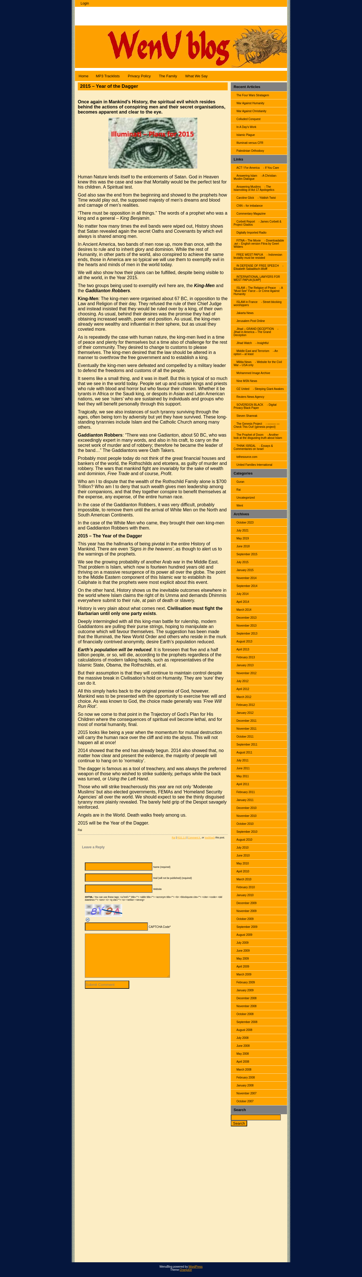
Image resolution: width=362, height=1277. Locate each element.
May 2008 (242, 1053)
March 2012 (243, 697)
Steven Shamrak (246, 415)
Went (239, 505)
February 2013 (245, 657)
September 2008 (246, 1022)
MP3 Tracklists (108, 76)
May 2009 (242, 958)
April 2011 (242, 784)
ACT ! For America (248, 167)
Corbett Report (245, 221)
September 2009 (246, 926)
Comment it (194, 837)
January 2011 (245, 800)
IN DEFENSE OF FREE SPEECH (257, 265)
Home (84, 76)
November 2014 (246, 578)
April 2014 (242, 601)
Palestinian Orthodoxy (250, 150)
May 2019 (242, 538)
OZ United (242, 388)
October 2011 (245, 736)
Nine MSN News (246, 381)
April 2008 (242, 1061)
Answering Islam (246, 175)
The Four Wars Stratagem (252, 95)
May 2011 (242, 776)
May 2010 (242, 863)
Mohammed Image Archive (253, 373)
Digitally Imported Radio (251, 232)
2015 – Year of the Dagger (109, 86)
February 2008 (245, 1077)
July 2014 (242, 593)
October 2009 (245, 919)
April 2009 (242, 966)
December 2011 (246, 720)
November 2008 (246, 1006)
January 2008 (245, 1085)
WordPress (195, 1266)
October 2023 (245, 522)
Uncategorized (245, 497)
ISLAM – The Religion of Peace (256, 287)
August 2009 (244, 934)
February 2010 (245, 887)
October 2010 (245, 823)
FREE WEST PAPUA (249, 254)
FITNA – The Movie (248, 240)
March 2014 (243, 609)
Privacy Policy (139, 76)
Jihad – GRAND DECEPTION (255, 328)
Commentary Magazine (251, 213)
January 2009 (245, 990)
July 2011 (242, 760)
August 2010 (244, 839)
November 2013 (246, 625)
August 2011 (244, 752)
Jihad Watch (244, 343)
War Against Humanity (250, 103)
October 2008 (245, 1014)
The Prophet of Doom (250, 434)
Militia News (243, 362)
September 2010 (246, 831)
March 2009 (243, 974)
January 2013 (245, 665)
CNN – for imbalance (249, 205)
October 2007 (245, 1101)
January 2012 (245, 712)
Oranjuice (186, 1269)
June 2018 (243, 546)
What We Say (196, 76)
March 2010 (243, 879)
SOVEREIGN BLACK (249, 404)
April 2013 (242, 649)
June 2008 (243, 1045)
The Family (168, 76)
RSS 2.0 (181, 837)
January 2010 (245, 895)
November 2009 (246, 911)
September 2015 (246, 554)
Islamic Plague (245, 134)
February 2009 (245, 982)
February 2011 (245, 792)
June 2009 (243, 950)
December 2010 (246, 808)
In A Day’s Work (246, 127)
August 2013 (244, 641)
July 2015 (242, 562)
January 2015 (245, 570)
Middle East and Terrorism (252, 351)
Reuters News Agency (250, 396)
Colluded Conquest (248, 119)
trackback (210, 837)
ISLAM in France (246, 302)
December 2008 (246, 998)
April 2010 (242, 871)
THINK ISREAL (246, 445)
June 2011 (243, 768)
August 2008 (244, 1030)
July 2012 (242, 681)
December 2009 (246, 903)
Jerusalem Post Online (250, 321)
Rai (238, 489)
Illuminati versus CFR (249, 142)
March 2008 (243, 1069)
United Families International (254, 464)
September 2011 (246, 744)
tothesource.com (246, 456)
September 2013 (246, 633)
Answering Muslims (248, 186)
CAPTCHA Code (159, 926)
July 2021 (242, 530)
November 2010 (246, 815)
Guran (240, 481)
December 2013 (246, 617)
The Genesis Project (249, 423)
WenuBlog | (96, 13)
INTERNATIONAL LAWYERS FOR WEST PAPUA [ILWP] (257, 278)
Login (85, 3)
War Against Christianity (251, 111)
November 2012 (246, 673)
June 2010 (243, 855)
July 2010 (242, 847)
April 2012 (242, 689)
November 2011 (246, 728)
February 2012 (245, 704)
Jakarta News (245, 313)
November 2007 (246, 1093)
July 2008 (242, 1037)
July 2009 (242, 942)
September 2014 (246, 586)
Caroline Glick (245, 197)
